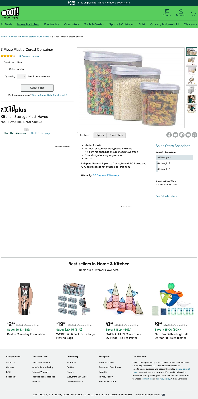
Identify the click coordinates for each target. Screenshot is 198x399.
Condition (9, 62)
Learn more (123, 2)
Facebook (71, 362)
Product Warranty (41, 372)
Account (180, 13)
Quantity (10, 76)
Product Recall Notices (43, 376)
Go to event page (41, 133)
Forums (167, 13)
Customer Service (41, 362)
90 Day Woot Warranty (106, 175)
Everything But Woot (77, 376)
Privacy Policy (106, 376)
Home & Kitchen (9, 36)
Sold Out (37, 88)
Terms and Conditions (110, 367)
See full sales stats (166, 196)
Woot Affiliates (106, 362)
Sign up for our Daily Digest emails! (49, 95)
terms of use (147, 379)
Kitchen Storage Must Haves (35, 36)
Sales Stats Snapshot (173, 146)
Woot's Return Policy (42, 367)
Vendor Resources (108, 381)
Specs (100, 135)
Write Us (36, 381)
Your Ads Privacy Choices (148, 394)
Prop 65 (103, 372)
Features (85, 135)
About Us (10, 362)
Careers (10, 367)
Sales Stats (116, 135)
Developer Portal (75, 381)
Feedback (11, 376)
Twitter (70, 367)
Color (12, 69)
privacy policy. (164, 379)
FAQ (8, 372)
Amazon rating (29, 56)
